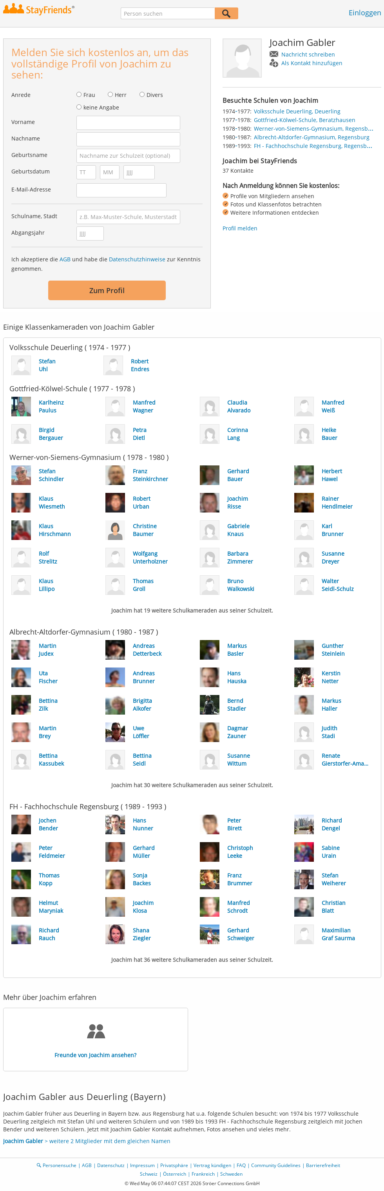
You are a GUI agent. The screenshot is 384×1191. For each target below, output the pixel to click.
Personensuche (59, 1165)
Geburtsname (29, 155)
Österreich (174, 1174)
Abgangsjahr (28, 232)
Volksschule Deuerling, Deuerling (297, 111)
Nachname (25, 138)
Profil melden (240, 228)
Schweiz (149, 1174)
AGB (65, 259)
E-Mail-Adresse (31, 189)
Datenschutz (111, 1165)
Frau (89, 94)
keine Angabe (101, 107)
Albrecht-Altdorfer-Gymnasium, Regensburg (312, 137)
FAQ (241, 1165)
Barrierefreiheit (323, 1165)
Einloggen (365, 12)
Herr (121, 94)
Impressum (142, 1165)
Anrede (21, 94)
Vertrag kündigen (212, 1165)
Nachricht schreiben (308, 54)
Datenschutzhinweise (137, 259)
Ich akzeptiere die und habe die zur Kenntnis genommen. (106, 263)
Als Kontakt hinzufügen (311, 63)
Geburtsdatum (30, 171)
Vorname (23, 122)
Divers (155, 94)
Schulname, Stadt (34, 216)
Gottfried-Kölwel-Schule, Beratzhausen (304, 120)
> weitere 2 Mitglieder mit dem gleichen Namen (86, 1141)
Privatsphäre (174, 1165)
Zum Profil (107, 290)
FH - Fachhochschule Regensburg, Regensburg (315, 146)
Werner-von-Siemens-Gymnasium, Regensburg (315, 128)
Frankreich (203, 1174)
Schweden (231, 1174)
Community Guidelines (276, 1165)
